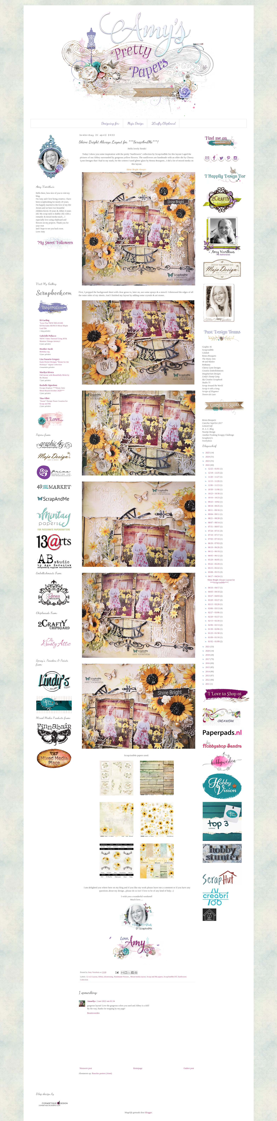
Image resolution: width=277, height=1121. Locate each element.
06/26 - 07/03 (214, 543)
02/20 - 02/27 (214, 616)
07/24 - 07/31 (214, 531)
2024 (207, 456)
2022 (207, 465)
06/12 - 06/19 (214, 551)
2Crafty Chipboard (164, 123)
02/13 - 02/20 (214, 621)
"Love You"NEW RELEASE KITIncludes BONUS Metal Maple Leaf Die (54, 325)
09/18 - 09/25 (214, 506)
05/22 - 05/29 (214, 564)
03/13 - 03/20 (214, 604)
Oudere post (189, 1068)
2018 (207, 655)
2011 (207, 684)
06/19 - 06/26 (214, 547)
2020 (207, 651)
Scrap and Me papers (155, 977)
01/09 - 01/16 (214, 637)
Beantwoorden (93, 1013)
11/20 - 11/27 (214, 477)
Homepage (137, 1068)
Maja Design (135, 123)
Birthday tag (45, 352)
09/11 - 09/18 (214, 510)
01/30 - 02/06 (214, 629)
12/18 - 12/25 (214, 473)
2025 (207, 452)
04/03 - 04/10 (214, 591)
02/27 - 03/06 (214, 612)
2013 (207, 675)
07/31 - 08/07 (214, 526)
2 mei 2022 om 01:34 (106, 1001)
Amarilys (91, 1001)
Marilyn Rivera (47, 372)
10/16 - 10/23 (214, 497)
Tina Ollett (45, 398)
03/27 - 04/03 (214, 596)
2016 (207, 663)
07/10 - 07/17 (214, 535)
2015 (207, 667)
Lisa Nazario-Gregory (50, 359)
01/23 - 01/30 (214, 633)
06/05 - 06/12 (214, 555)
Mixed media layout (138, 977)
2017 (207, 659)
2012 (207, 680)
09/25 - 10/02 (214, 502)
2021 (207, 646)
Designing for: (110, 123)
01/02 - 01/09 (214, 641)
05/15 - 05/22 (214, 568)
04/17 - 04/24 (214, 576)
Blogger (148, 1112)
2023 (207, 461)
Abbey (100, 977)
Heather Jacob (46, 349)
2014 (207, 671)
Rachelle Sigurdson (48, 385)
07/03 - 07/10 (214, 539)
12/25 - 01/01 (214, 469)
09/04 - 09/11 (214, 514)
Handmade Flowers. (121, 977)
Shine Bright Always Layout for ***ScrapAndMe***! (221, 581)
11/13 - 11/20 (214, 481)
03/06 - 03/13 (214, 608)
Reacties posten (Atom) (102, 1073)
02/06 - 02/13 (214, 625)
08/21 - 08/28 (214, 518)
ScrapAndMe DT (170, 977)
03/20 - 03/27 (214, 600)
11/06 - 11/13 (214, 485)
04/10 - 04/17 (214, 587)
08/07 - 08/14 (214, 522)
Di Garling (44, 320)
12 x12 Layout (91, 977)
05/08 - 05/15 (214, 572)
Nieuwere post (86, 1068)
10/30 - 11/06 (214, 489)
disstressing (108, 977)
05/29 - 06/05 (214, 559)
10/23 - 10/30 (214, 493)
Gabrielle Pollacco (48, 336)
